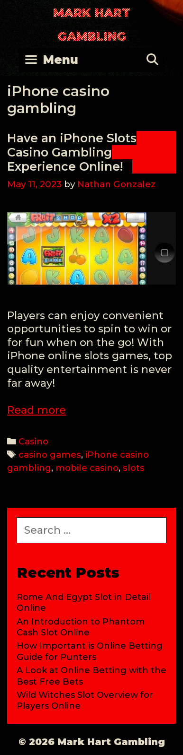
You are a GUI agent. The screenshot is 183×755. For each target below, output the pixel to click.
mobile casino (87, 467)
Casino (33, 441)
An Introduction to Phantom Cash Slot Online (81, 627)
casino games (49, 454)
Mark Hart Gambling (91, 24)
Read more (36, 410)
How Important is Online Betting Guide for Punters (90, 651)
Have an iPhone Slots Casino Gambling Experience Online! (72, 152)
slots (134, 467)
